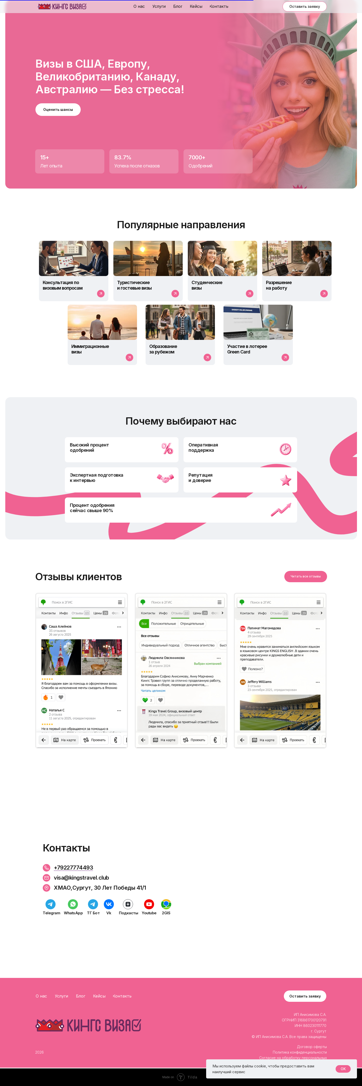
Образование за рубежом (163, 349)
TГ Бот (93, 913)
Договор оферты (312, 1047)
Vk (108, 913)
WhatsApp (73, 913)
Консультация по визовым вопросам (62, 285)
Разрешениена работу (279, 285)
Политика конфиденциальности (300, 1052)
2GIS (166, 913)
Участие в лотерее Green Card (247, 349)
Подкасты (128, 913)
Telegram (51, 913)
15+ (44, 157)
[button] (305, 7)
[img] (62, 6)
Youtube (149, 913)
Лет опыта (51, 165)
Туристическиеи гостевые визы (134, 285)
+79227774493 (73, 867)
